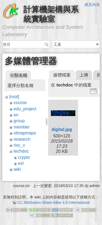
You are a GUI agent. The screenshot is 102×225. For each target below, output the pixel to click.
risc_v (19, 145)
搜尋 (47, 44)
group (19, 120)
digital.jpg (61, 129)
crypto (24, 157)
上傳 (83, 75)
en (16, 114)
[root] (14, 96)
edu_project (25, 109)
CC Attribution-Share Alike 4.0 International (53, 202)
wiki (17, 169)
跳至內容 (92, 4)
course (20, 102)
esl (20, 163)
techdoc (21, 151)
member (22, 127)
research (22, 139)
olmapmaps (25, 133)
